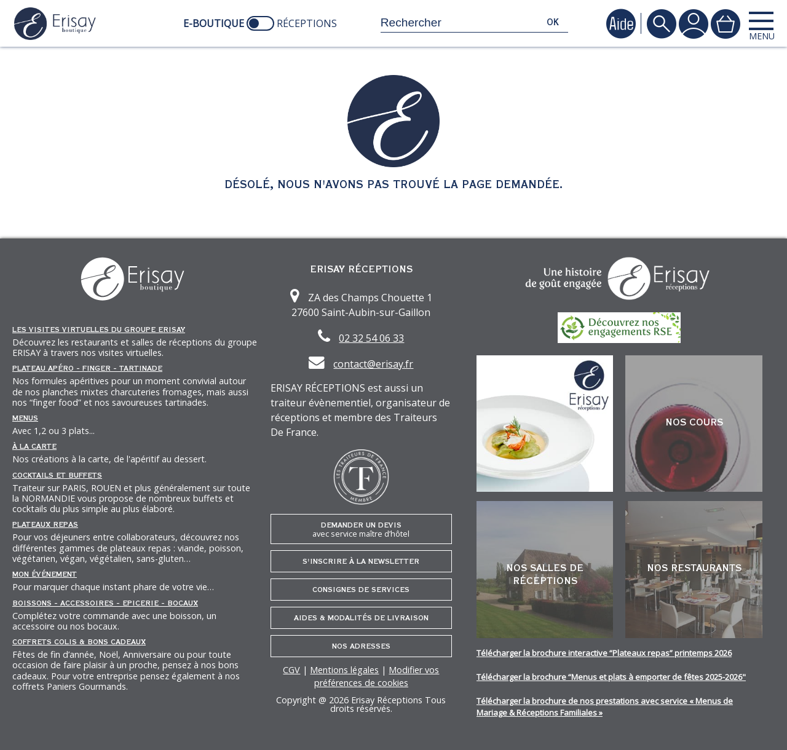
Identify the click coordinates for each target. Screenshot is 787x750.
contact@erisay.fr (373, 364)
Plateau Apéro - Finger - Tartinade (87, 368)
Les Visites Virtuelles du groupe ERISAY (98, 329)
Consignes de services (360, 589)
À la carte (34, 446)
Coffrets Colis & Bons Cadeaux (79, 642)
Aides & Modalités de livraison (361, 618)
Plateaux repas (45, 524)
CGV (291, 670)
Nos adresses (361, 646)
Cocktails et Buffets (57, 475)
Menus (25, 418)
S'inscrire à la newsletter (361, 561)
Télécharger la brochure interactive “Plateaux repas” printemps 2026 (604, 652)
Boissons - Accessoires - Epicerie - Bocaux (105, 603)
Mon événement (44, 574)
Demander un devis (361, 529)
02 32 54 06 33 (371, 338)
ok (553, 22)
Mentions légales (344, 670)
